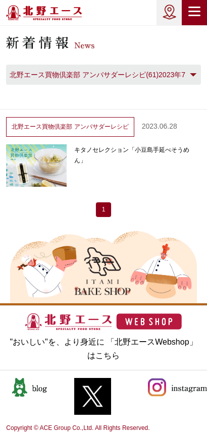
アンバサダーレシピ (70, 126)
